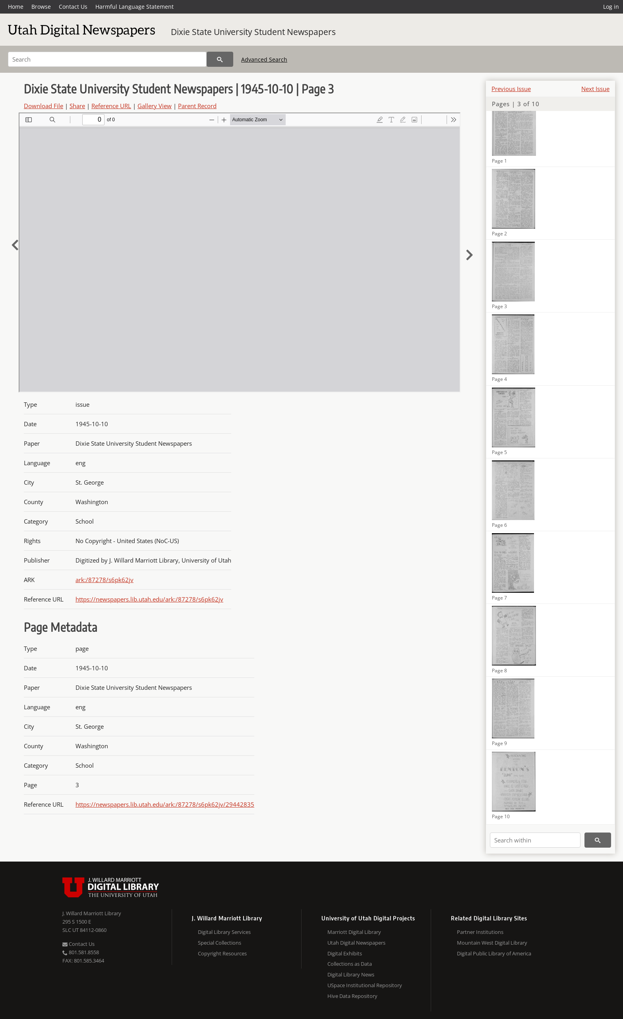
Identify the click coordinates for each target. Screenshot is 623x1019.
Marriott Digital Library (354, 932)
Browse (41, 6)
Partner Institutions (480, 932)
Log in (611, 6)
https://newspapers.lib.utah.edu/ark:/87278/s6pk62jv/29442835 (164, 804)
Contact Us (73, 6)
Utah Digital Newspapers (356, 942)
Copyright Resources (222, 953)
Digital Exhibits (344, 953)
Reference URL (111, 106)
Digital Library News (350, 974)
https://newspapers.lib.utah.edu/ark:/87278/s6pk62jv (149, 599)
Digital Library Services (224, 932)
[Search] (107, 59)
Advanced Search (264, 59)
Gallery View (154, 106)
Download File (43, 106)
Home (15, 6)
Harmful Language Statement (134, 6)
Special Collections (219, 942)
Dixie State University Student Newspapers (253, 31)
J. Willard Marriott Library (91, 913)
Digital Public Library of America (494, 953)
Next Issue (595, 89)
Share (77, 106)
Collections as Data (349, 963)
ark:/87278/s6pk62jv (104, 580)
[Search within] (535, 840)
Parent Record (197, 106)
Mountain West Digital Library (492, 942)
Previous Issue (511, 89)
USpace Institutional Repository (364, 985)
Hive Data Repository (352, 996)
